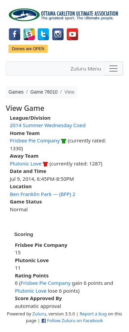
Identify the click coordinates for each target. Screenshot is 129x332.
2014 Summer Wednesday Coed (48, 125)
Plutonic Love (26, 163)
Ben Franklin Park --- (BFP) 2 (43, 194)
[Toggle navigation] (113, 68)
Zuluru (39, 314)
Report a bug (93, 314)
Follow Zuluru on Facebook (75, 320)
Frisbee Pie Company (35, 140)
